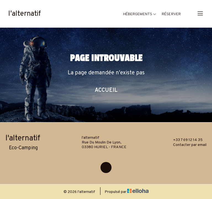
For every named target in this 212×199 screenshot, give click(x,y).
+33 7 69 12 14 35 (185, 139)
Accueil (106, 90)
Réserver (171, 14)
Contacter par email (186, 144)
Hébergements (139, 14)
